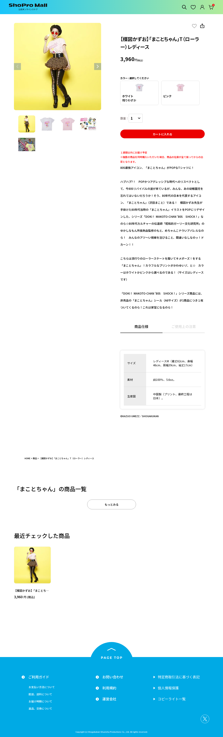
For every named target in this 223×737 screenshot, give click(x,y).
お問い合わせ (112, 676)
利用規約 (109, 687)
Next (97, 66)
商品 (35, 458)
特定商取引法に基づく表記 (179, 676)
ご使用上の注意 (183, 327)
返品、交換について (40, 708)
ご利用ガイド (38, 676)
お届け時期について (40, 701)
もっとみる (112, 504)
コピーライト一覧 (172, 698)
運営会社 (109, 698)
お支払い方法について (42, 687)
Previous (17, 66)
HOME (27, 458)
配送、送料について (40, 694)
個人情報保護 (168, 687)
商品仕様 (141, 327)
